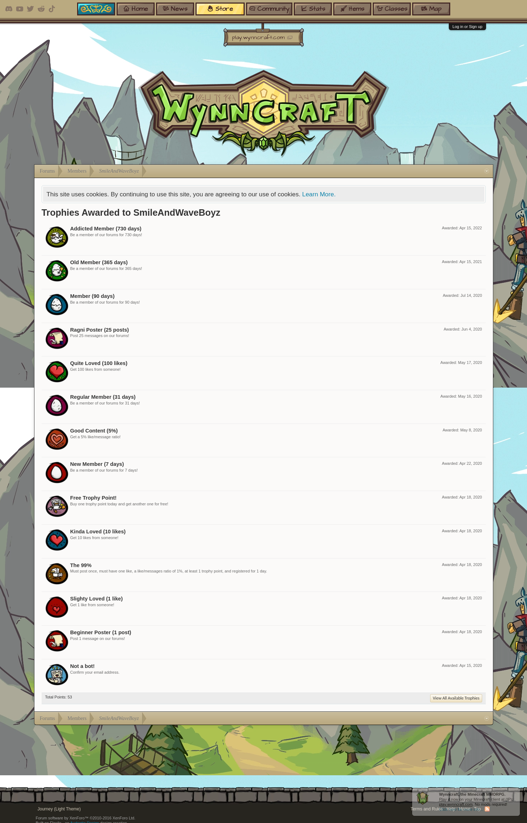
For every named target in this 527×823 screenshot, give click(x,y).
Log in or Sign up (467, 26)
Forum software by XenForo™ (86, 818)
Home (464, 809)
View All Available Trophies (456, 698)
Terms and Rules (426, 809)
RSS (487, 809)
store (220, 9)
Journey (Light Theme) (59, 809)
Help (450, 809)
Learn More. (318, 194)
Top (477, 809)
